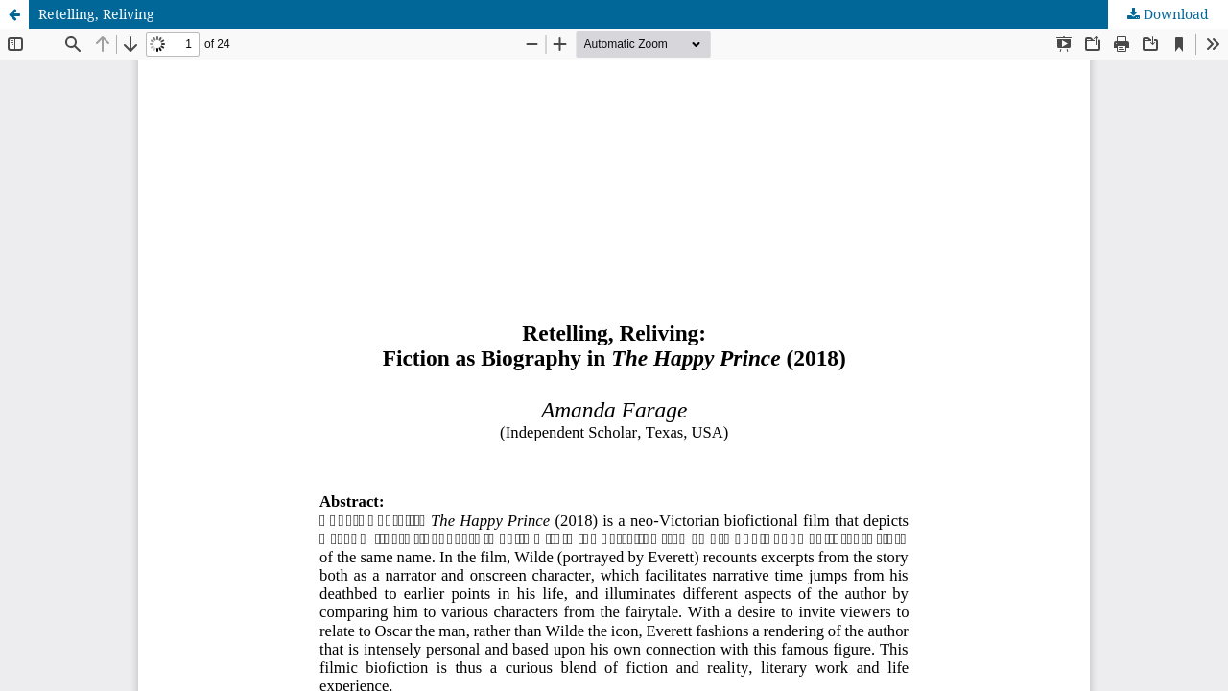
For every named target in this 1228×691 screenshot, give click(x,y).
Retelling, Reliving (96, 14)
